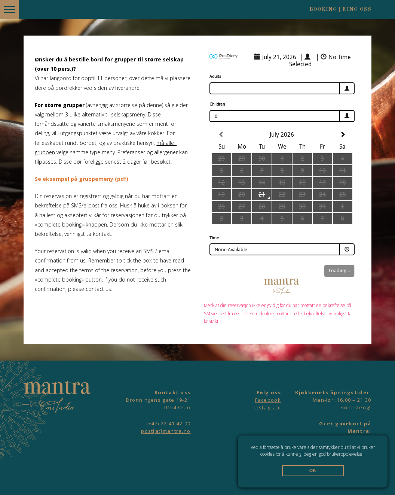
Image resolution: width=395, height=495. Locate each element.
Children (217, 104)
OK (312, 470)
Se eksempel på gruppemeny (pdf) (81, 178)
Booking (323, 9)
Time (214, 238)
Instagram (267, 407)
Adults (215, 76)
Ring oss (356, 9)
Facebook (268, 400)
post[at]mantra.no (165, 431)
